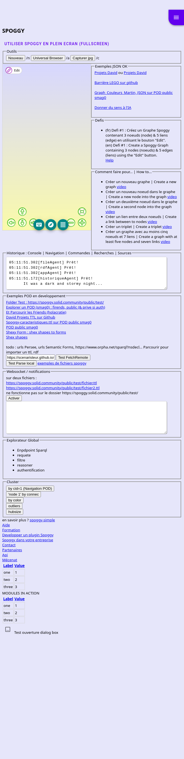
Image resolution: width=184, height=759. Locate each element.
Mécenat (9, 681)
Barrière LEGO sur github (27, 249)
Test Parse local (21, 485)
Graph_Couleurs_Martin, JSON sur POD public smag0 (51, 259)
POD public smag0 (22, 449)
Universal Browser (48, 58)
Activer (14, 520)
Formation (11, 651)
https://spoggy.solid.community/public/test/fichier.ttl (51, 504)
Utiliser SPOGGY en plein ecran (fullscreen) (56, 44)
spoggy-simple (42, 641)
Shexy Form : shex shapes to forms (36, 454)
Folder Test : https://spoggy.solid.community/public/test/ (55, 424)
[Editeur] (94, 224)
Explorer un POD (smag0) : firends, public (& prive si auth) (55, 429)
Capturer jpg (83, 58)
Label (8, 687)
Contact (8, 666)
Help (21, 311)
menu (176, 17)
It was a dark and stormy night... (86, 395)
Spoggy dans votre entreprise (27, 661)
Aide (6, 646)
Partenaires (12, 671)
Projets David (17, 239)
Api (5, 676)
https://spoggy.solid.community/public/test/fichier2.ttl (52, 509)
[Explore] (82, 224)
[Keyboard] (70, 224)
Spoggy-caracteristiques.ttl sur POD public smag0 (48, 444)
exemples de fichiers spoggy (62, 485)
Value (19, 687)
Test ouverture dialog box (36, 754)
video (104, 333)
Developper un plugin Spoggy (28, 656)
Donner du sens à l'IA (24, 269)
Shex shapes (17, 459)
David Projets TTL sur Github (30, 439)
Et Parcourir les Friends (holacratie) (36, 434)
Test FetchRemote (73, 479)
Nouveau (15, 58)
